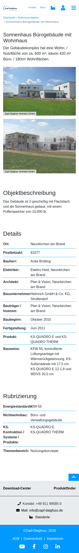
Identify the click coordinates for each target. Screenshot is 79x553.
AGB (15, 538)
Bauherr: (10, 261)
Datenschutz (33, 538)
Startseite (9, 17)
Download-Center (17, 488)
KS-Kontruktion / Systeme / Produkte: (13, 434)
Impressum (55, 538)
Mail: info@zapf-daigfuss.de (39, 510)
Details (12, 233)
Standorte (42, 517)
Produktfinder (65, 488)
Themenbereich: (16, 451)
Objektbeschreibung (29, 193)
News (43, 7)
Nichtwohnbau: (15, 415)
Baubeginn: (12, 319)
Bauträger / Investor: (12, 308)
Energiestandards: (18, 406)
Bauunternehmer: (17, 294)
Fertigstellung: (15, 328)
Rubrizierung (20, 396)
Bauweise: (11, 349)
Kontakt (32, 7)
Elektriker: (11, 270)
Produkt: (10, 337)
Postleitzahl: (13, 252)
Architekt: (11, 282)
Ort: (6, 244)
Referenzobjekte (28, 17)
